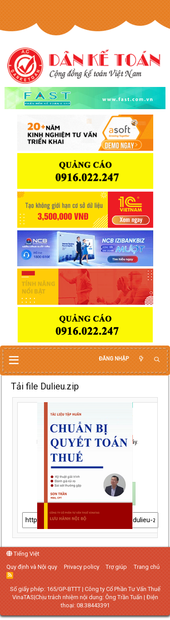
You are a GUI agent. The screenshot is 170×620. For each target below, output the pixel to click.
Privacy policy (81, 566)
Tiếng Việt (22, 553)
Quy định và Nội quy (31, 566)
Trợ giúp (116, 566)
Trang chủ (147, 566)
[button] (13, 360)
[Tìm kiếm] (157, 359)
